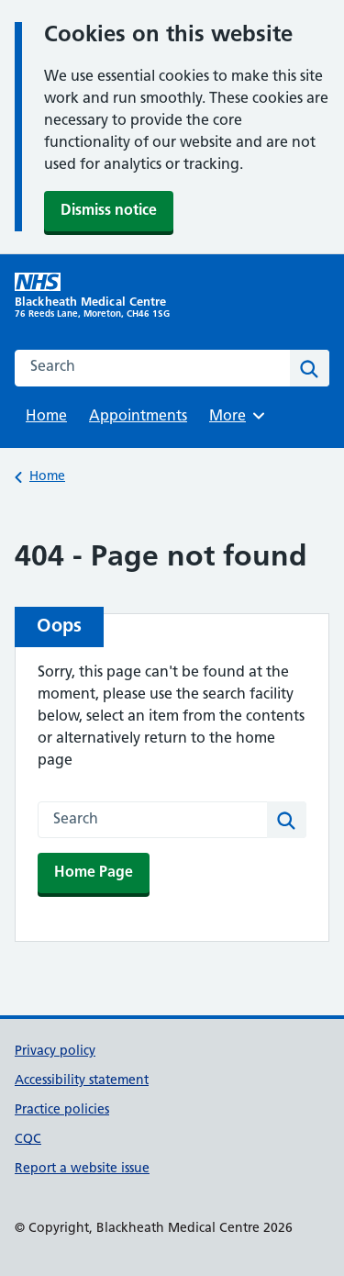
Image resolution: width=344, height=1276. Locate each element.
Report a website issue (82, 1169)
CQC (28, 1140)
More (239, 416)
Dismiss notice (109, 211)
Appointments (138, 416)
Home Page (93, 873)
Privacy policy (55, 1051)
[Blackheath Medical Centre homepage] (93, 296)
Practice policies (62, 1110)
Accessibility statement (82, 1081)
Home (46, 416)
